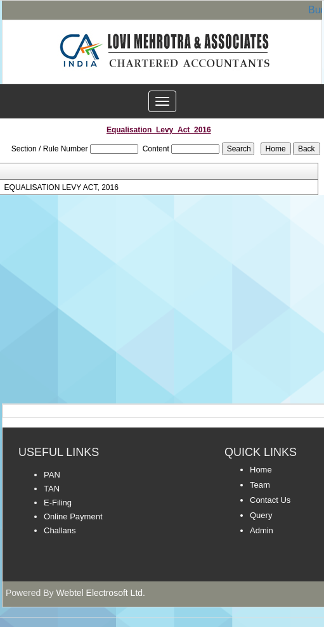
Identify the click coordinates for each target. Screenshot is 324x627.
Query (261, 515)
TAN (52, 488)
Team (260, 485)
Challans (60, 530)
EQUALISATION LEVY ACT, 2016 (61, 187)
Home (261, 469)
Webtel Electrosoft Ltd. (100, 593)
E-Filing (58, 502)
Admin (261, 530)
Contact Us (270, 500)
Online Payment (73, 516)
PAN (52, 474)
